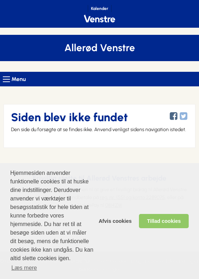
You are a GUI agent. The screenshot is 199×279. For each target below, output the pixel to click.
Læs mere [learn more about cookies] (24, 268)
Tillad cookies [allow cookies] (164, 221)
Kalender (99, 8)
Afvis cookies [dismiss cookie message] (115, 221)
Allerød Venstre (99, 48)
